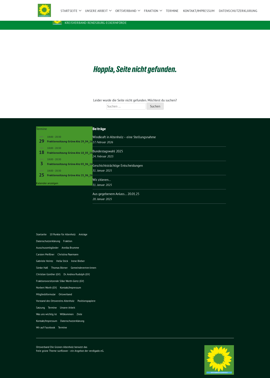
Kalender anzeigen (47, 177)
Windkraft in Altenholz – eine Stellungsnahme (124, 132)
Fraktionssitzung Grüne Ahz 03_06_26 (70, 158)
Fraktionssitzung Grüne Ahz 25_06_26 (70, 170)
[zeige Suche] (227, 5)
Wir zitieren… (102, 174)
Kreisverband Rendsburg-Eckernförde (96, 23)
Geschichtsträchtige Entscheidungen (118, 160)
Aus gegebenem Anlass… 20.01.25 (116, 188)
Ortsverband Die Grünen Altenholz (98, 17)
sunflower (62, 345)
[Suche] (222, 5)
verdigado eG (96, 345)
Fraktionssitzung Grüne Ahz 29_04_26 (70, 136)
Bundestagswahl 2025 (108, 146)
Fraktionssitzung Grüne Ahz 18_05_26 (70, 147)
